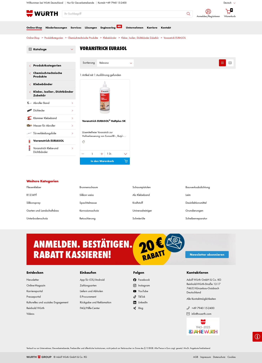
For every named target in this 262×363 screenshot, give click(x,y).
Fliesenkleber (34, 187)
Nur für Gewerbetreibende (80, 3)
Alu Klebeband (141, 195)
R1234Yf (32, 195)
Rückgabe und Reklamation (95, 302)
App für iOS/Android (92, 279)
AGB (195, 357)
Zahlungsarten (88, 285)
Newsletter (33, 279)
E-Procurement (88, 296)
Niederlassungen (56, 27)
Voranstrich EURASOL (175, 38)
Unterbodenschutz (37, 218)
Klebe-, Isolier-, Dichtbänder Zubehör (140, 38)
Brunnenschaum (89, 187)
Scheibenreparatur (196, 218)
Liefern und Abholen (91, 291)
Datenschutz (219, 357)
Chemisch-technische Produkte (83, 38)
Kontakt (166, 27)
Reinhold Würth (35, 308)
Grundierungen (194, 210)
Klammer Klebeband (50, 118)
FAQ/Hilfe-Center (90, 308)
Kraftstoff (138, 202)
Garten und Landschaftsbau (43, 210)
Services (76, 27)
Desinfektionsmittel (196, 202)
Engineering (111, 27)
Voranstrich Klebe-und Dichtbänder (50, 149)
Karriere (152, 27)
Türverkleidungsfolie (50, 133)
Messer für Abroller (50, 125)
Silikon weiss (87, 195)
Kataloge (51, 49)
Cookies (231, 357)
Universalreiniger (142, 210)
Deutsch (227, 3)
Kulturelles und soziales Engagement (47, 302)
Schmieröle (139, 218)
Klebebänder (109, 38)
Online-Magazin (36, 285)
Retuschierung (88, 218)
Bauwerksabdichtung (198, 187)
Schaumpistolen (142, 187)
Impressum (205, 357)
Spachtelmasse (88, 202)
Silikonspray (34, 202)
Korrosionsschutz (89, 210)
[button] (208, 13)
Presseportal (34, 296)
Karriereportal (35, 291)
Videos (30, 313)
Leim (188, 195)
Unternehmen (134, 27)
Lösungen (91, 27)
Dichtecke (50, 110)
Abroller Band (50, 103)
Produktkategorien (53, 38)
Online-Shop (34, 27)
